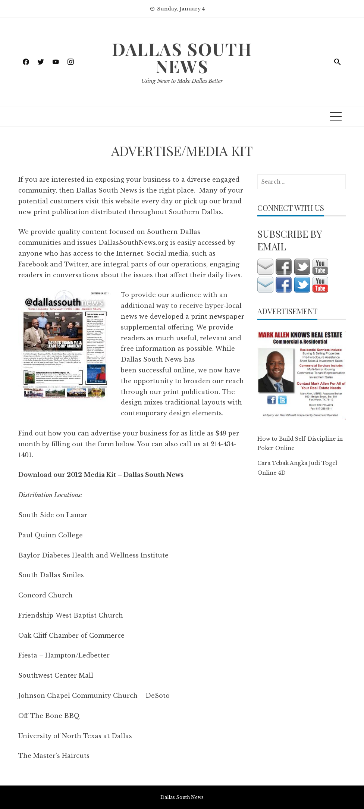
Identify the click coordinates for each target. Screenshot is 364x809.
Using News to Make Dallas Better (182, 81)
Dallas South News (182, 57)
